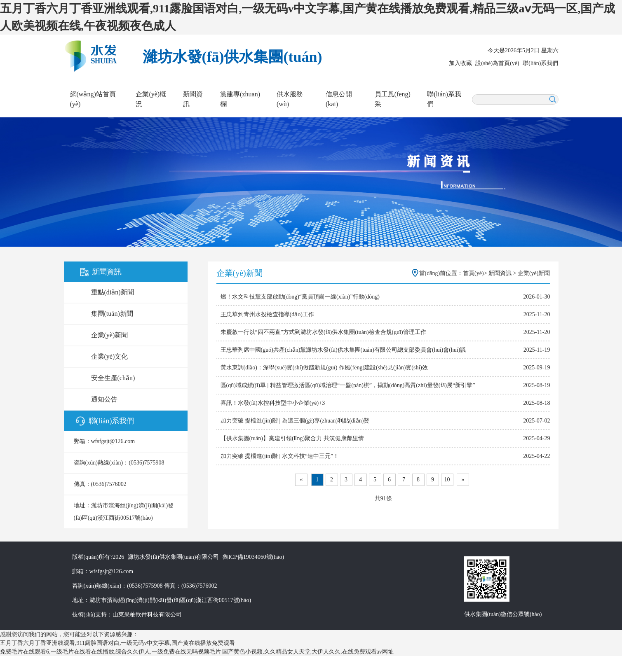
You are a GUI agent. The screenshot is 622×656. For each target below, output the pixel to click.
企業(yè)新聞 (109, 335)
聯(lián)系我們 (540, 63)
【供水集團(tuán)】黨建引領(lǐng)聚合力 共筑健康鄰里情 (292, 438)
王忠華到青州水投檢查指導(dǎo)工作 (267, 314)
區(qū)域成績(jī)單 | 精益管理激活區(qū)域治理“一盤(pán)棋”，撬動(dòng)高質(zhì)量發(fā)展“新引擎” (348, 385)
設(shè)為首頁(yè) (497, 63)
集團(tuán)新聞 (112, 313)
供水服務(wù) (290, 99)
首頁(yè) (473, 273)
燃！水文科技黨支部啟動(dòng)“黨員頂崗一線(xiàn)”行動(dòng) (300, 297)
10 (447, 479)
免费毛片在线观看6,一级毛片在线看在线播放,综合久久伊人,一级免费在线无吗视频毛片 (110, 652)
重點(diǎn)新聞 (112, 292)
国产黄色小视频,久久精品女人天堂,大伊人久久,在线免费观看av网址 (308, 652)
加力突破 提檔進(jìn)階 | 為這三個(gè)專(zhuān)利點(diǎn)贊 (295, 421)
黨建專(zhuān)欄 (240, 99)
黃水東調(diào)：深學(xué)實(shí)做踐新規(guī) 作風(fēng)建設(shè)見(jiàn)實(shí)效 (324, 367)
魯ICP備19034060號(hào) (253, 557)
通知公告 (104, 399)
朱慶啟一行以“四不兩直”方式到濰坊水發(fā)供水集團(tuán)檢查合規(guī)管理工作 (323, 332)
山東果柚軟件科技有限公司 (147, 615)
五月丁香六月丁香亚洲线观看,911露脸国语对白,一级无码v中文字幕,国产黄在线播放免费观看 (117, 643)
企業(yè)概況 (151, 99)
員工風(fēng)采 (393, 99)
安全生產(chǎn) (113, 377)
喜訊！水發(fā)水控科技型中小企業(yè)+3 (273, 403)
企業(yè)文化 (109, 356)
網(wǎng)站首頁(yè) (93, 99)
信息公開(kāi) (339, 99)
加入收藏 (460, 63)
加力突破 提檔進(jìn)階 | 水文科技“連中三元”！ (280, 456)
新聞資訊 (193, 99)
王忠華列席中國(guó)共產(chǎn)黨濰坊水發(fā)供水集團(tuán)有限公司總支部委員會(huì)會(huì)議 (343, 350)
